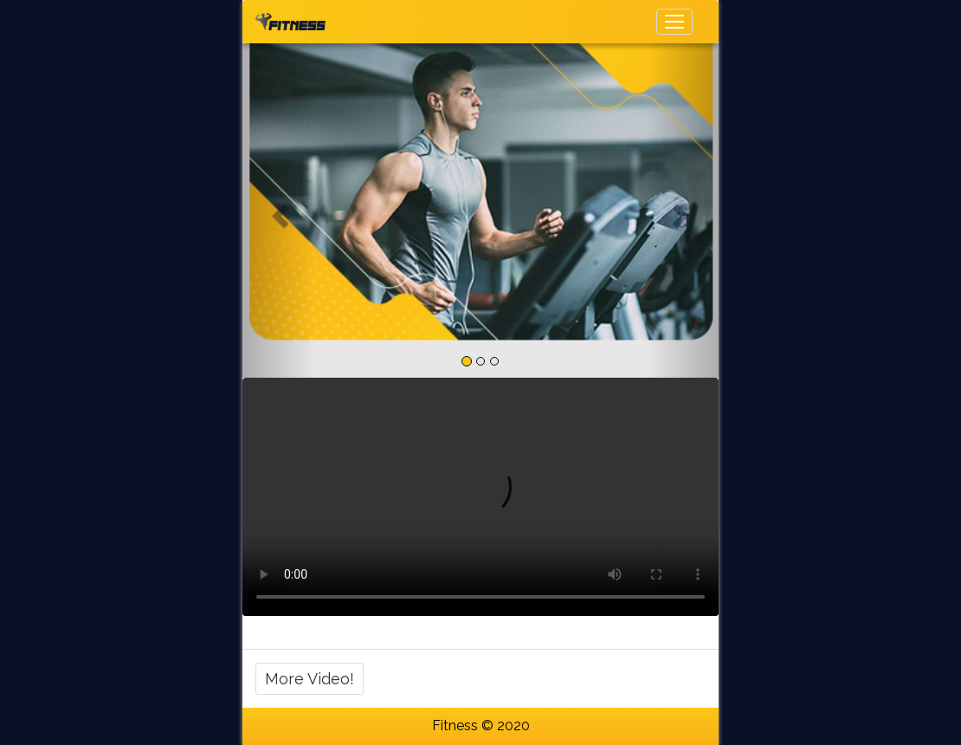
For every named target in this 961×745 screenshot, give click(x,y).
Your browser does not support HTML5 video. (480, 497)
